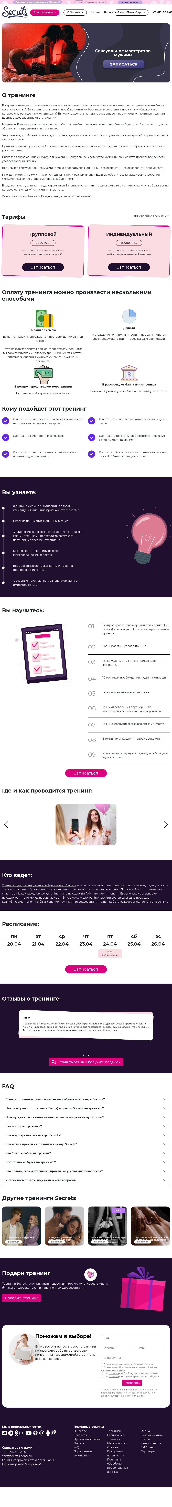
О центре (80, 1431)
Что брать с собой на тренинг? (28, 1153)
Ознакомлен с (129, 1369)
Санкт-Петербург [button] (130, 12)
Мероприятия (117, 1443)
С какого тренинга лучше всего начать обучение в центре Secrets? (55, 1099)
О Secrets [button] (74, 12)
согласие (114, 1373)
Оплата (79, 1443)
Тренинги (114, 1431)
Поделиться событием (152, 216)
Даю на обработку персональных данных (129, 1373)
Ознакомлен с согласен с (127, 1364)
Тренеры (113, 1439)
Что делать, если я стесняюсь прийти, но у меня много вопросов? (54, 1171)
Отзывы (113, 1447)
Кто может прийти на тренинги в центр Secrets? (41, 1144)
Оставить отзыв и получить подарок (86, 1062)
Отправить (132, 1382)
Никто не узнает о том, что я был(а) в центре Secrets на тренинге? (55, 1108)
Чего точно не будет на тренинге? (31, 1162)
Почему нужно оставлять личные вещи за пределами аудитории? (55, 1117)
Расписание (112, 12)
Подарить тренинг (21, 1298)
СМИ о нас (148, 1447)
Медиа (145, 1431)
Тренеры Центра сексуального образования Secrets (39, 885)
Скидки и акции (152, 1435)
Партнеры (148, 1451)
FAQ (76, 1447)
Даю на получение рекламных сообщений (130, 1376)
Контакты (80, 1435)
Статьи (145, 1439)
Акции (95, 12)
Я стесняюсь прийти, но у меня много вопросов (41, 1180)
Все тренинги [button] (44, 12)
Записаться (43, 267)
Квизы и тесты (151, 1443)
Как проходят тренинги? (24, 1126)
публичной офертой (142, 1364)
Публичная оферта (87, 1439)
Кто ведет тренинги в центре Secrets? (33, 1135)
